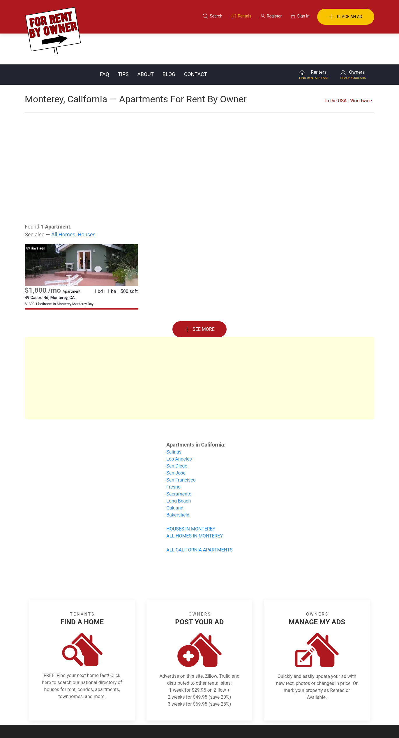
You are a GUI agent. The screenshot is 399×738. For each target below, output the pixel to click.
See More (199, 299)
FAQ (104, 43)
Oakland (174, 477)
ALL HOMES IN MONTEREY (194, 505)
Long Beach (178, 470)
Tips (123, 43)
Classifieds (104, 709)
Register (297, 709)
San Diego (176, 435)
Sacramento (178, 463)
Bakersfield (177, 484)
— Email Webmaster (356, 724)
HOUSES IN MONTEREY (190, 498)
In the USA (336, 70)
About (145, 43)
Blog (169, 43)
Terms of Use (139, 709)
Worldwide (361, 70)
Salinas (173, 421)
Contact (195, 43)
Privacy (203, 709)
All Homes (63, 204)
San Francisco (180, 449)
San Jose (176, 442)
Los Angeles (179, 428)
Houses (87, 204)
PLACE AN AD (345, 17)
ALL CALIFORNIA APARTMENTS (199, 519)
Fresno (173, 456)
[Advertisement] (199, 134)
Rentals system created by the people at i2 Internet (291, 724)
